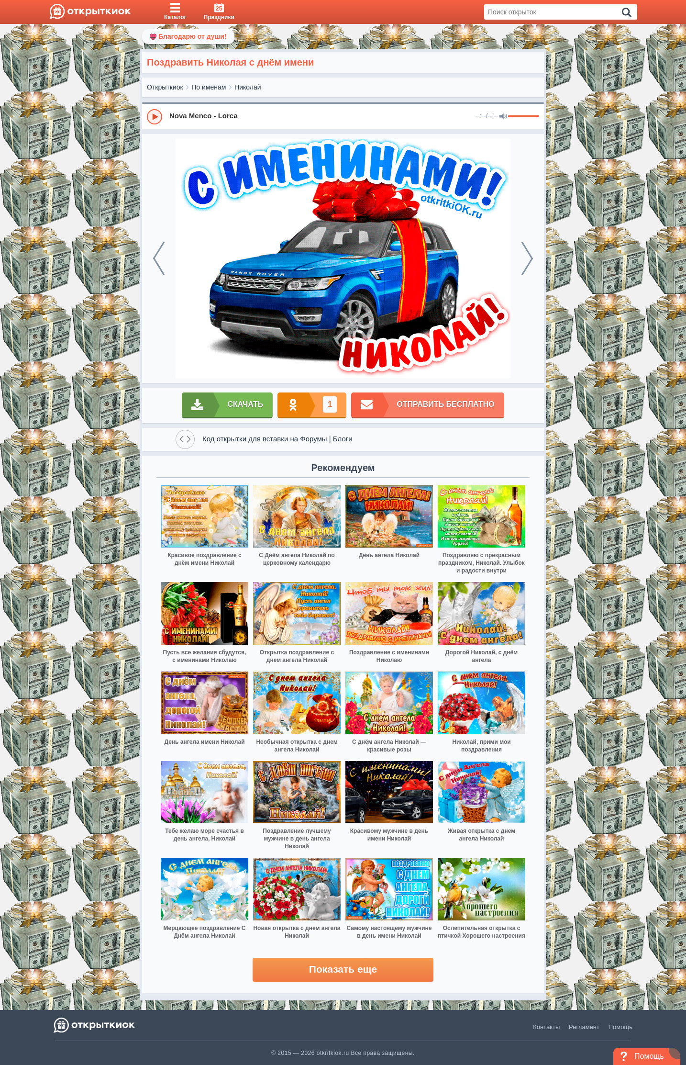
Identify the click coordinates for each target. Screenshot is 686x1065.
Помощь (620, 1027)
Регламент (584, 1027)
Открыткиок (165, 87)
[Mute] (503, 117)
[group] (343, 116)
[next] (527, 258)
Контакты (546, 1027)
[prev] (158, 258)
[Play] (154, 116)
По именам (208, 87)
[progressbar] (523, 116)
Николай (247, 87)
